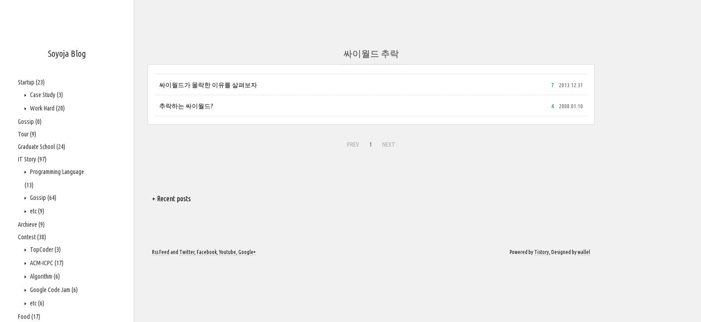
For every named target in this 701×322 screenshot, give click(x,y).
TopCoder (45, 249)
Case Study (46, 94)
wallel (584, 252)
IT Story (32, 159)
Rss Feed (160, 252)
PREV (353, 144)
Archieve (31, 224)
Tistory (541, 252)
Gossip (30, 121)
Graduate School (41, 146)
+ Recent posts (171, 199)
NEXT (388, 144)
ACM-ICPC (46, 263)
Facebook (207, 252)
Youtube (227, 252)
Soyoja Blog (67, 53)
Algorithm (44, 276)
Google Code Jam (53, 289)
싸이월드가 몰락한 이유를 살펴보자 (208, 85)
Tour (27, 134)
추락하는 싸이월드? (186, 106)
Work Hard (47, 108)
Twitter (186, 252)
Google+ (247, 252)
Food (29, 316)
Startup (31, 82)
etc (36, 211)
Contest (32, 237)
